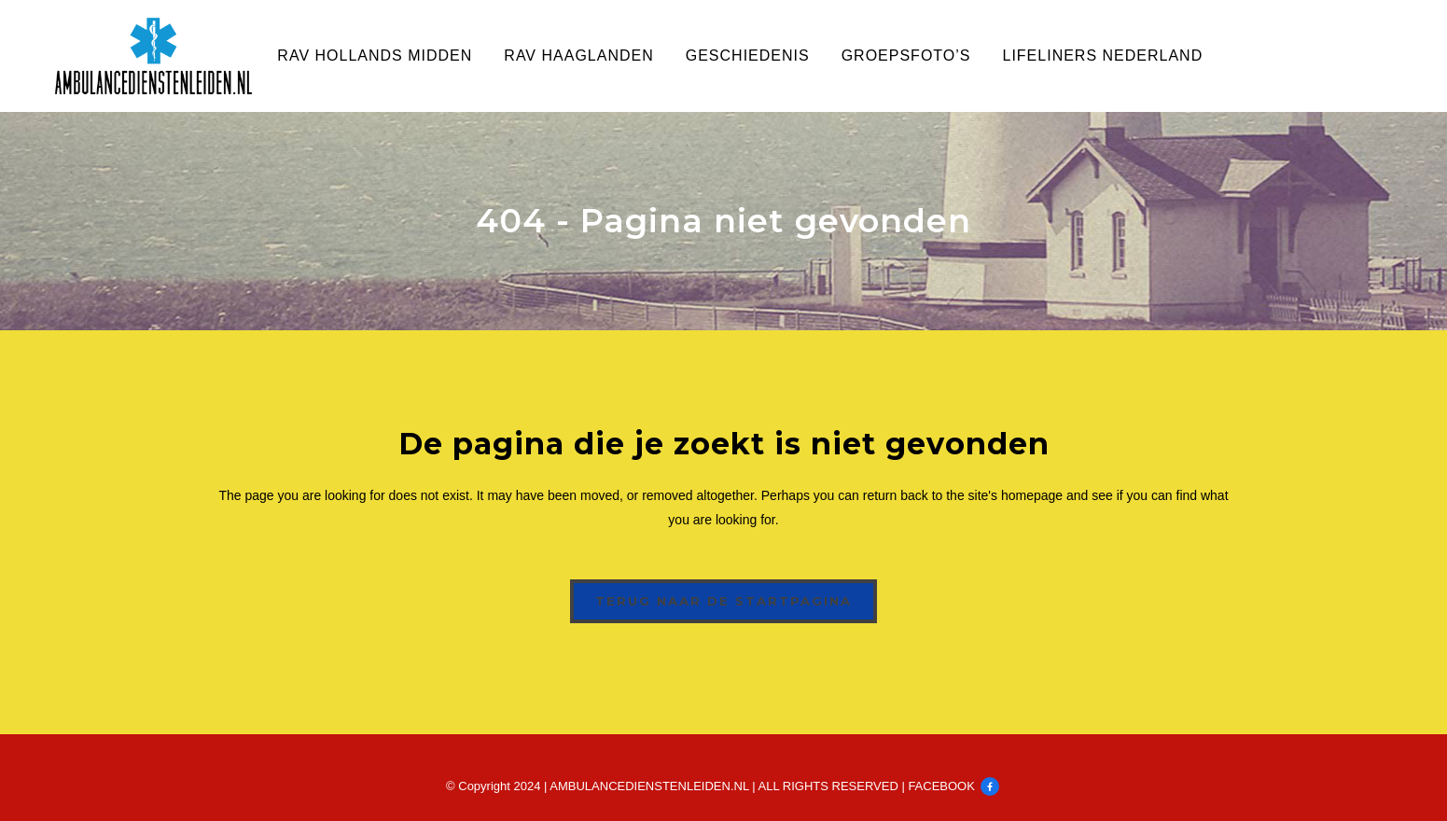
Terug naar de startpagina (723, 600)
